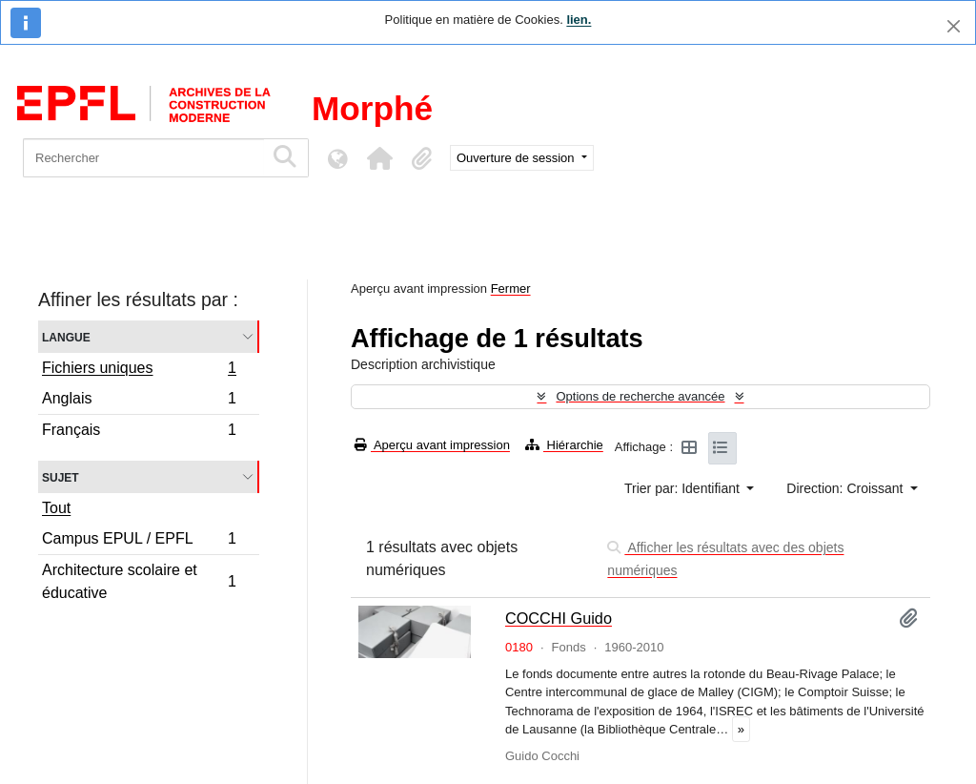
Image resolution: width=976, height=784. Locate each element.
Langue (66, 336)
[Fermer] (953, 26)
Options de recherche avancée (640, 396)
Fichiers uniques (138, 370)
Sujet (60, 476)
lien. (578, 19)
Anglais (138, 401)
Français (138, 432)
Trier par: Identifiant (683, 488)
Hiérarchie (564, 445)
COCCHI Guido (558, 618)
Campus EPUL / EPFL (138, 541)
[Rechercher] (143, 157)
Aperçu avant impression (432, 445)
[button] (379, 158)
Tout (56, 508)
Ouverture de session (517, 158)
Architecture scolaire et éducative (138, 581)
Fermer (511, 288)
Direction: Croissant (846, 488)
